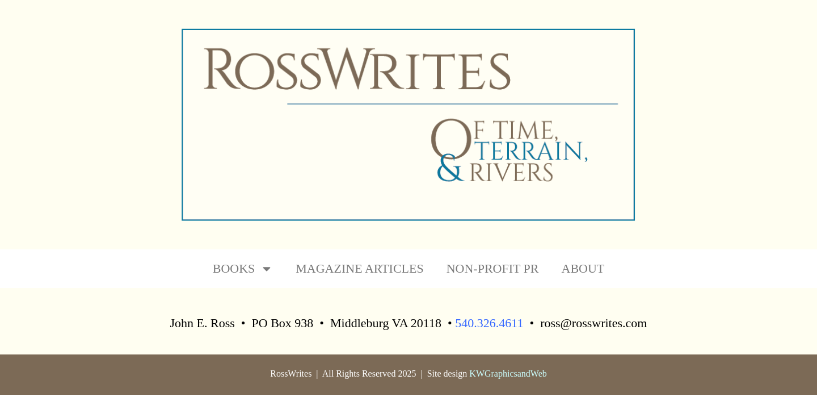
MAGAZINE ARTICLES (359, 268)
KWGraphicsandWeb (507, 373)
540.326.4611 (489, 323)
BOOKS (243, 269)
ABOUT (583, 268)
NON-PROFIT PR (493, 268)
